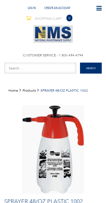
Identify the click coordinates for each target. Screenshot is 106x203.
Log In (32, 8)
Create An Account (57, 8)
